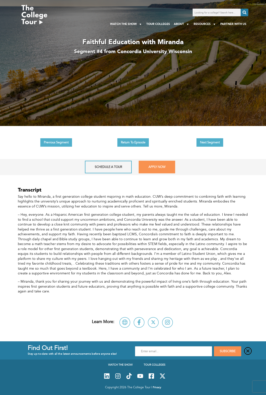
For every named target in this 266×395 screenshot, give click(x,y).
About (182, 24)
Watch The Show (126, 24)
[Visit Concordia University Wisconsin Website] (124, 322)
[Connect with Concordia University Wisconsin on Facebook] (139, 322)
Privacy (157, 387)
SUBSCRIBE (227, 351)
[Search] (244, 12)
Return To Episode (133, 142)
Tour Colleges (158, 23)
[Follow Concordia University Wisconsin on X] (153, 322)
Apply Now (156, 167)
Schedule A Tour (108, 167)
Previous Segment (56, 142)
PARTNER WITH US (233, 23)
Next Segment (210, 142)
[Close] (248, 351)
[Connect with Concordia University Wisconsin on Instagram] (167, 322)
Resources (205, 24)
